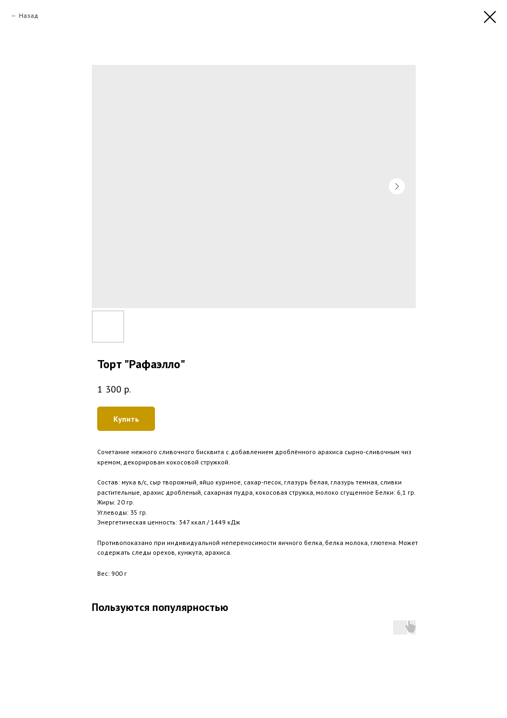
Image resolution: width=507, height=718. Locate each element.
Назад (28, 15)
